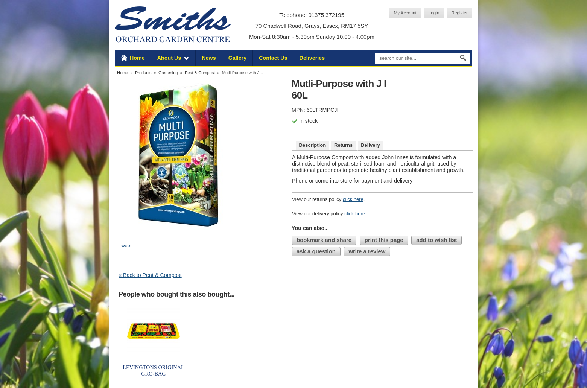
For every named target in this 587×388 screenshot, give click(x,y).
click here (353, 199)
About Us (169, 58)
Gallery (237, 58)
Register (459, 12)
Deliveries (312, 58)
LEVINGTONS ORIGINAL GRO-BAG (153, 370)
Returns (343, 145)
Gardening (168, 72)
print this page (384, 240)
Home (137, 58)
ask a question (316, 251)
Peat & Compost (200, 72)
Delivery (370, 145)
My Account (405, 12)
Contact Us (273, 58)
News (209, 58)
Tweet (125, 245)
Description (312, 145)
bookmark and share (324, 240)
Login (434, 12)
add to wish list (436, 240)
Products (143, 72)
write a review (366, 251)
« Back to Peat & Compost (150, 275)
